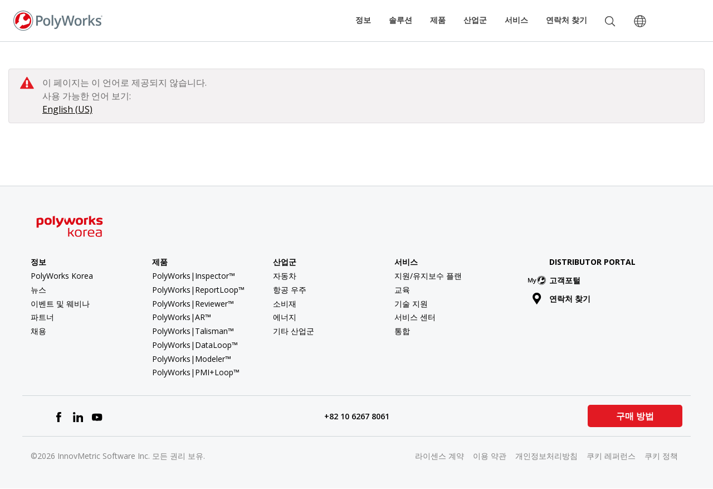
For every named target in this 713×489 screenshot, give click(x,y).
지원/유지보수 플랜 (428, 275)
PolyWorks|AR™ (181, 317)
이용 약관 (489, 456)
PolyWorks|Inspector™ (193, 275)
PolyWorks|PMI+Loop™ (196, 372)
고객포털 (556, 280)
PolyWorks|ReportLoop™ (198, 289)
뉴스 (38, 289)
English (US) (67, 109)
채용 (38, 331)
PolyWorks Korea (62, 275)
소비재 (284, 303)
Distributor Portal (592, 261)
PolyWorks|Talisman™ (193, 331)
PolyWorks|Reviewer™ (193, 303)
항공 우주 (289, 289)
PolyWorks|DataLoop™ (195, 345)
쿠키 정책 (661, 456)
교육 (402, 289)
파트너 (42, 317)
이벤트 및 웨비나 (60, 303)
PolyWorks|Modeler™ (191, 359)
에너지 (284, 317)
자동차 (284, 275)
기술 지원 (411, 303)
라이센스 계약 (439, 456)
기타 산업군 (293, 331)
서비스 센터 (415, 317)
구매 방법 (635, 416)
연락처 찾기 (566, 19)
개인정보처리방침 (546, 456)
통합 (402, 331)
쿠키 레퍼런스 (611, 456)
